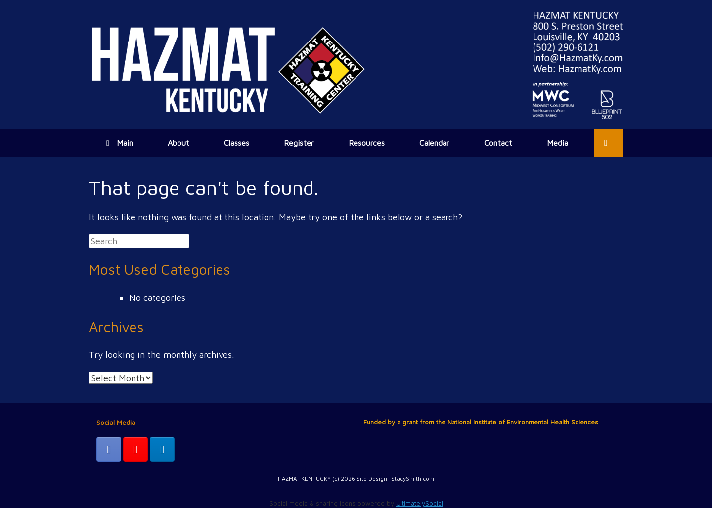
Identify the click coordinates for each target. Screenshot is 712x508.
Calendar (434, 142)
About (178, 142)
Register (299, 142)
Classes (236, 142)
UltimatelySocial (419, 503)
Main (119, 142)
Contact (498, 142)
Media (557, 142)
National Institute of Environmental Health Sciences (522, 422)
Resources (367, 142)
